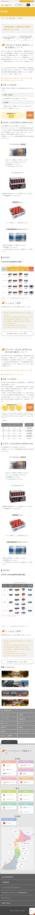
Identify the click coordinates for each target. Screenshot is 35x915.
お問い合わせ (6, 903)
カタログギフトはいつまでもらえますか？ (15, 327)
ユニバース (9, 795)
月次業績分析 (21, 719)
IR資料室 (20, 714)
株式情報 (3, 727)
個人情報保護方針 (8, 877)
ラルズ (8, 765)
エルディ (8, 773)
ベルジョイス (10, 799)
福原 (24, 773)
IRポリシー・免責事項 (6, 735)
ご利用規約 (5, 882)
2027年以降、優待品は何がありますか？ (15, 325)
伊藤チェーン (27, 807)
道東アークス (27, 765)
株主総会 (20, 727)
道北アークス (10, 782)
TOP (2, 18)
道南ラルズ (26, 782)
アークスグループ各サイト (25, 1)
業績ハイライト (5, 723)
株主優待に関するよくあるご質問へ (17, 333)
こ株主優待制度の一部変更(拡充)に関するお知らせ (17, 78)
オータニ (8, 823)
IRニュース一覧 (5, 714)
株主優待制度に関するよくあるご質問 (12, 80)
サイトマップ (7, 742)
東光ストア (9, 769)
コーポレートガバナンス (24, 731)
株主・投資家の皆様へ (11, 18)
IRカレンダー (21, 723)
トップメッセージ (5, 719)
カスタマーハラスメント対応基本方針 (14, 892)
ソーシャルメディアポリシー (11, 887)
